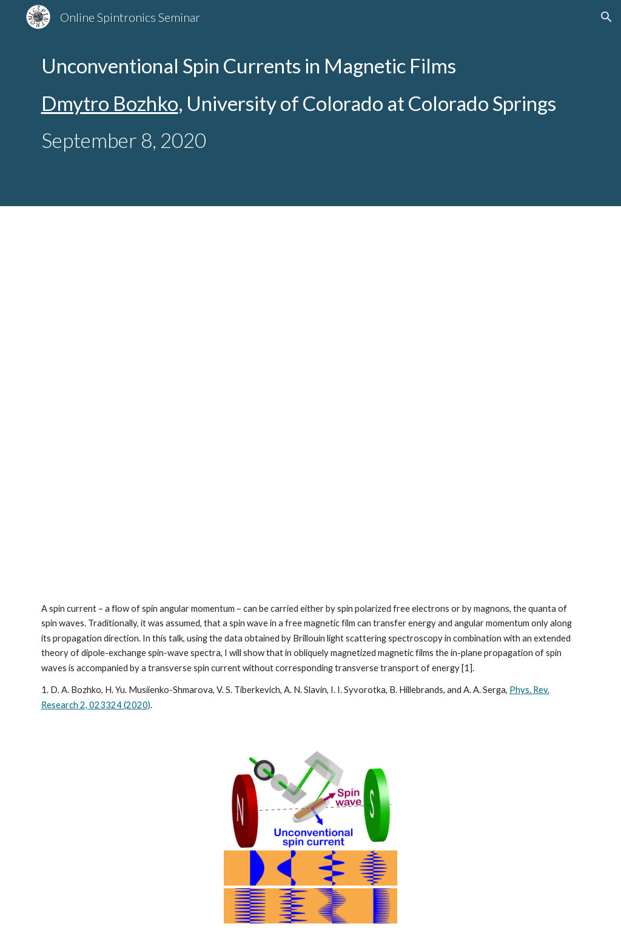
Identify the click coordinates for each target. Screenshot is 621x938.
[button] (606, 17)
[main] (310, 103)
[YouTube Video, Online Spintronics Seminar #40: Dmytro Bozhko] (310, 407)
